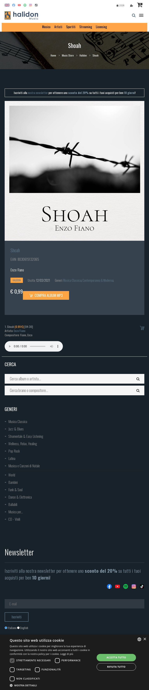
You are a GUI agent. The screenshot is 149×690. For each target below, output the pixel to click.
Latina (11, 458)
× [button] (144, 639)
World (11, 474)
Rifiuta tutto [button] (116, 666)
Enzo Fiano (17, 269)
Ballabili (12, 504)
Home (53, 55)
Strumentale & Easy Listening (25, 436)
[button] (51, 685)
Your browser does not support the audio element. (34, 346)
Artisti (58, 26)
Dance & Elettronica (20, 497)
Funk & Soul (15, 489)
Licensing (101, 26)
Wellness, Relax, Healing (22, 443)
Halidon (83, 55)
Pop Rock (14, 451)
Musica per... (15, 511)
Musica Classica (72, 280)
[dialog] (74, 662)
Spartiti (70, 26)
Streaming (85, 26)
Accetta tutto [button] (116, 657)
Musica (46, 26)
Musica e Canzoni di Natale (24, 465)
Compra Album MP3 (46, 295)
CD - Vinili (14, 519)
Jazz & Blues (16, 428)
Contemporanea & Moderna (97, 280)
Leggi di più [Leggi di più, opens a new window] (66, 654)
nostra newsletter (38, 92)
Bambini (13, 482)
